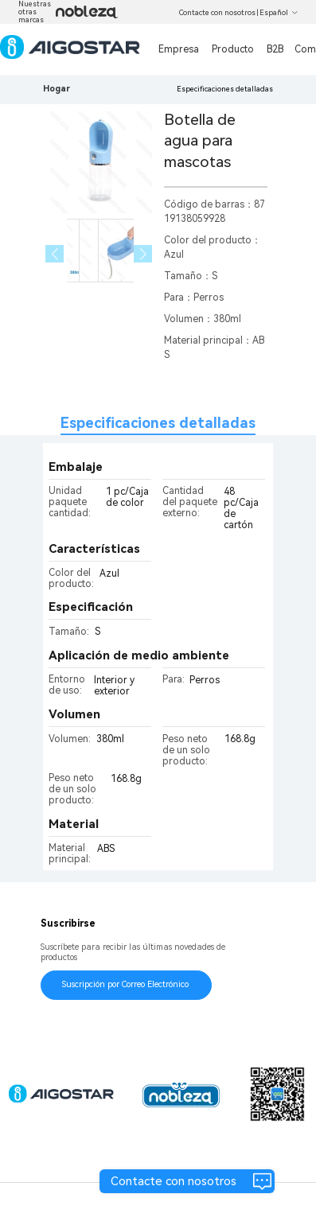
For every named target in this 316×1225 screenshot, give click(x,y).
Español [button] (278, 13)
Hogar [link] (56, 89)
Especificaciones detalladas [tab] (158, 422)
